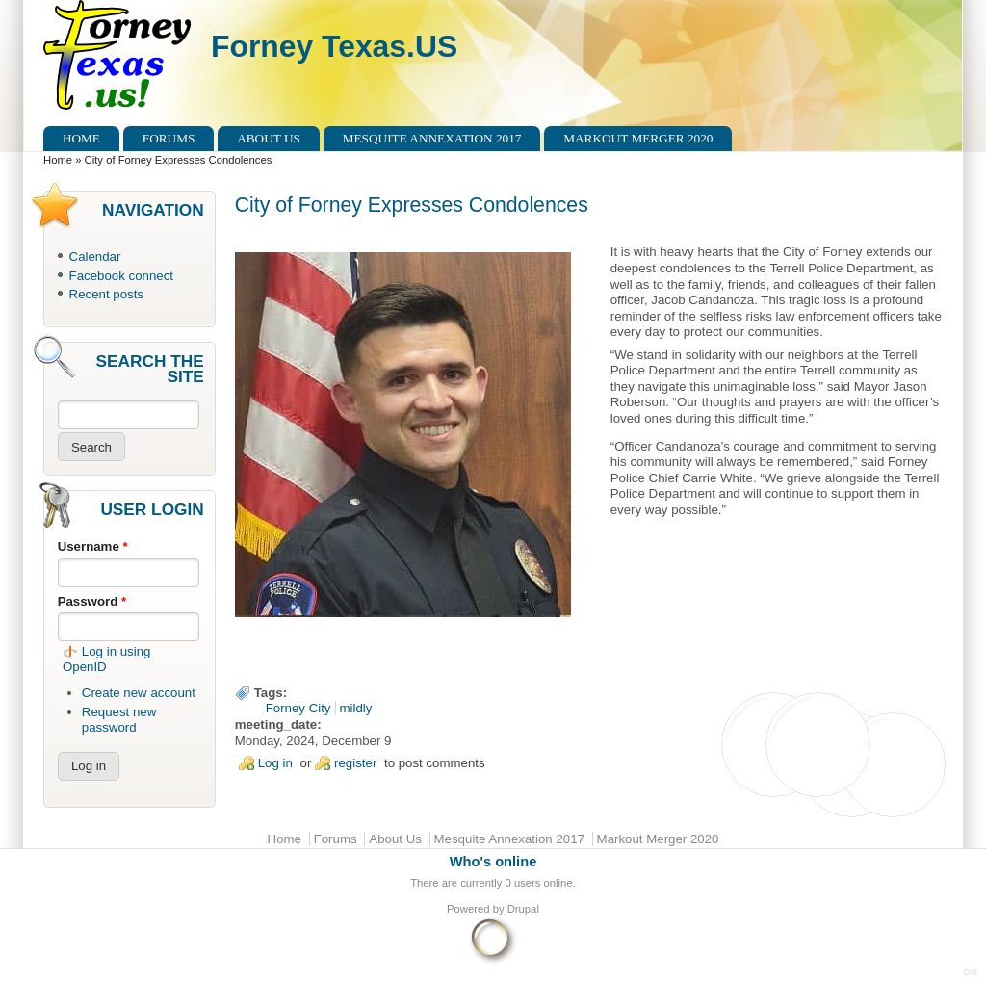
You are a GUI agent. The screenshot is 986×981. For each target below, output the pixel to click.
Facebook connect (121, 276)
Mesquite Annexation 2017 (432, 138)
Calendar (95, 256)
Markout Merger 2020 (638, 138)
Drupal (523, 909)
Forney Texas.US (334, 46)
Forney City (298, 708)
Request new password (119, 720)
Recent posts (106, 294)
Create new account (138, 692)
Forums (169, 138)
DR (970, 972)
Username (93, 546)
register (355, 763)
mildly (356, 708)
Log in (275, 763)
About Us (268, 138)
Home (81, 138)
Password (92, 601)
